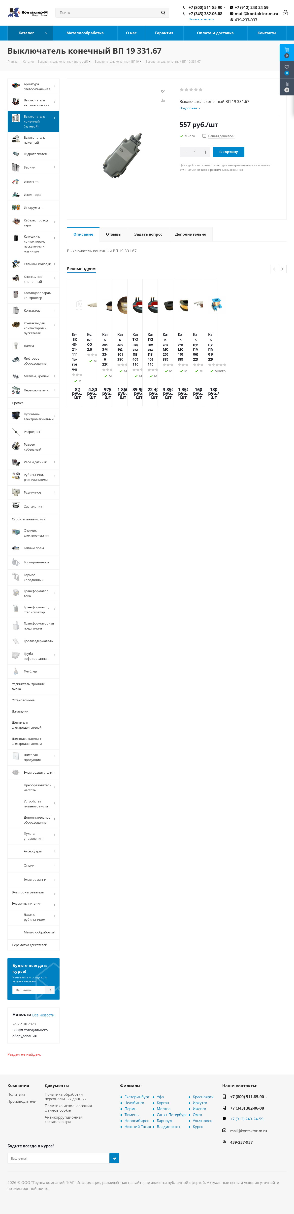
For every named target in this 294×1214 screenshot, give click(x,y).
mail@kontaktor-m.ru (256, 13)
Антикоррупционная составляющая (64, 1119)
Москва (163, 1108)
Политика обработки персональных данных (66, 1096)
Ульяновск (202, 1120)
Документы (57, 1085)
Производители (21, 1101)
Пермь (130, 1108)
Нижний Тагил (138, 1126)
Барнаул (164, 1120)
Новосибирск (137, 1120)
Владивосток (168, 1126)
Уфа (160, 1096)
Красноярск (203, 1096)
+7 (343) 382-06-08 (205, 13)
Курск (198, 1126)
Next (282, 269)
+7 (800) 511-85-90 (205, 7)
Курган (163, 1102)
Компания (18, 1085)
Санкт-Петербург (172, 1114)
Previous (274, 269)
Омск (197, 1114)
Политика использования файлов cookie (68, 1108)
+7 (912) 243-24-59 (251, 7)
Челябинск (134, 1102)
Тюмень (132, 1114)
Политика (16, 1094)
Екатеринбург (137, 1096)
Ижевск (199, 1108)
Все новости (43, 1014)
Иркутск (200, 1102)
